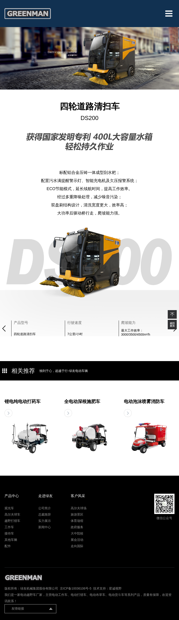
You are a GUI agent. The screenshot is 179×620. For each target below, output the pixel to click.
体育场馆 (77, 521)
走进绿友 (45, 496)
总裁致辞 (44, 514)
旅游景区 (77, 514)
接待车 (9, 533)
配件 (8, 546)
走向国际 (77, 546)
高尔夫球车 (12, 514)
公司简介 (44, 508)
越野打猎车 (12, 521)
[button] (4, 328)
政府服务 (77, 527)
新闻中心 (44, 527)
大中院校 (77, 533)
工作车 (9, 527)
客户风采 (78, 496)
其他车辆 (11, 540)
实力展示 (44, 521)
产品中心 (12, 496)
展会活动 (77, 540)
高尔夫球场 (78, 508)
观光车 (9, 508)
